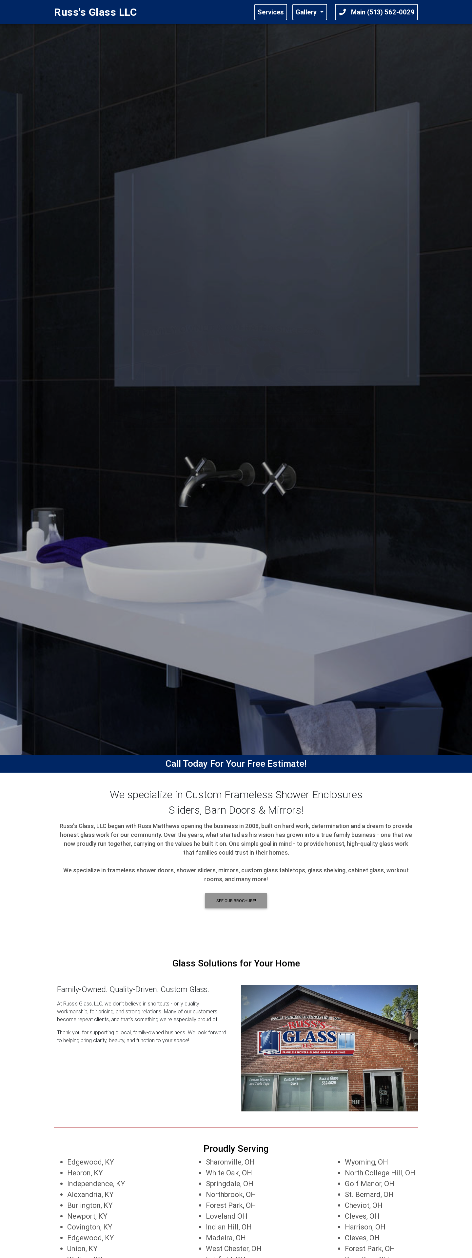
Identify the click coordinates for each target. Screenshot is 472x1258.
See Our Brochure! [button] (236, 900)
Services (271, 13)
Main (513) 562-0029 (376, 13)
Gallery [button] (307, 13)
